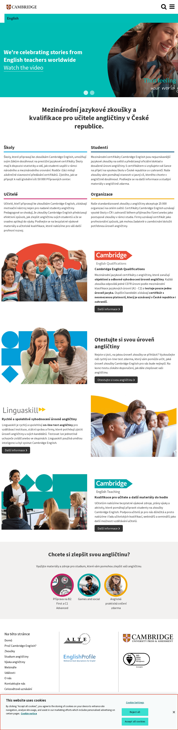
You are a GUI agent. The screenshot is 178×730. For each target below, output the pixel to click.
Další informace (108, 309)
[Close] (174, 712)
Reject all (135, 712)
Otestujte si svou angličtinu (115, 380)
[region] (89, 712)
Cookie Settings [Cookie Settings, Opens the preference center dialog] (135, 702)
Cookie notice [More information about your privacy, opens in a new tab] (29, 713)
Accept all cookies (135, 721)
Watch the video (23, 67)
